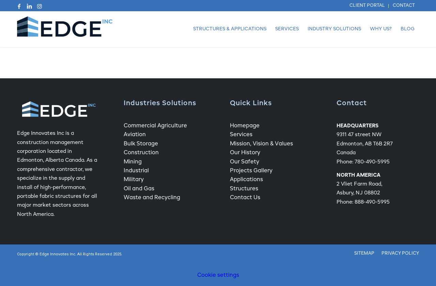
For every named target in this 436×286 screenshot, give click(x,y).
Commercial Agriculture (155, 126)
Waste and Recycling (152, 198)
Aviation (135, 135)
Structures (244, 189)
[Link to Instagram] (39, 6)
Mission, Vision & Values (261, 144)
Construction (141, 153)
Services (241, 135)
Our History (245, 153)
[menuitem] (367, 6)
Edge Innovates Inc (57, 254)
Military (134, 179)
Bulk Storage (141, 144)
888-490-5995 (372, 202)
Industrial (136, 171)
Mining (133, 162)
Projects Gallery (251, 171)
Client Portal (367, 5)
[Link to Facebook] (19, 6)
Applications (246, 179)
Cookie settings (218, 275)
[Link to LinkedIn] (29, 6)
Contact (404, 5)
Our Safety (244, 162)
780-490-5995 (372, 161)
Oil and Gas (139, 189)
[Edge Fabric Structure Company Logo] (64, 29)
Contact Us (245, 198)
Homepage (245, 126)
